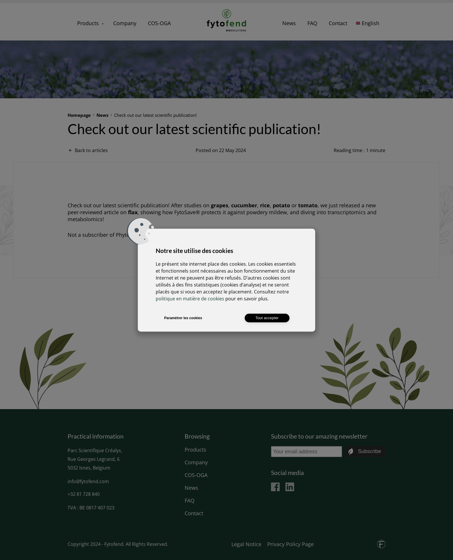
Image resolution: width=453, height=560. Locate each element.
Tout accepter (267, 318)
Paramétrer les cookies (183, 318)
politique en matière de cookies (190, 298)
